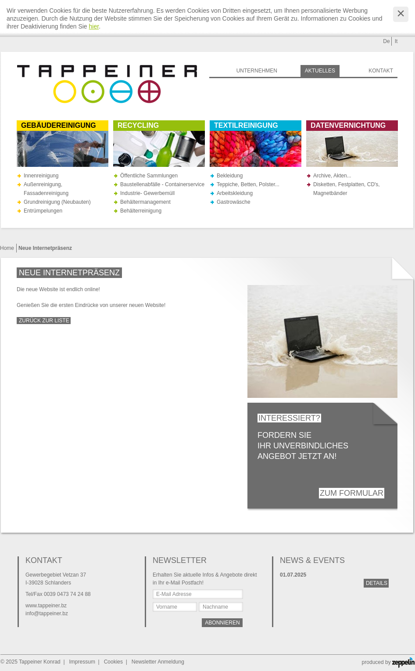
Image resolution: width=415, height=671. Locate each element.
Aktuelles (320, 71)
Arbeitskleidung (235, 193)
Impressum (82, 662)
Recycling (138, 125)
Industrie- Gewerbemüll (147, 193)
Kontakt (380, 71)
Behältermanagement (145, 202)
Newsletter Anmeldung (158, 662)
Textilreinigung (246, 125)
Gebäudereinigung (58, 125)
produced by (388, 662)
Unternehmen (256, 71)
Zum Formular (351, 493)
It (396, 41)
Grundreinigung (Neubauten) (57, 202)
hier (94, 26)
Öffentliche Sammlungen (149, 176)
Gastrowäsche (233, 202)
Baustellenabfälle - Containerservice (162, 184)
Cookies (113, 662)
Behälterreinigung (140, 211)
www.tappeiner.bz (46, 605)
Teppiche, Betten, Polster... (248, 184)
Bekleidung (230, 176)
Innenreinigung (41, 176)
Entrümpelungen (43, 211)
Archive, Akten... (332, 176)
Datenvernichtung (348, 125)
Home (7, 248)
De (386, 41)
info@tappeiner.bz (46, 613)
